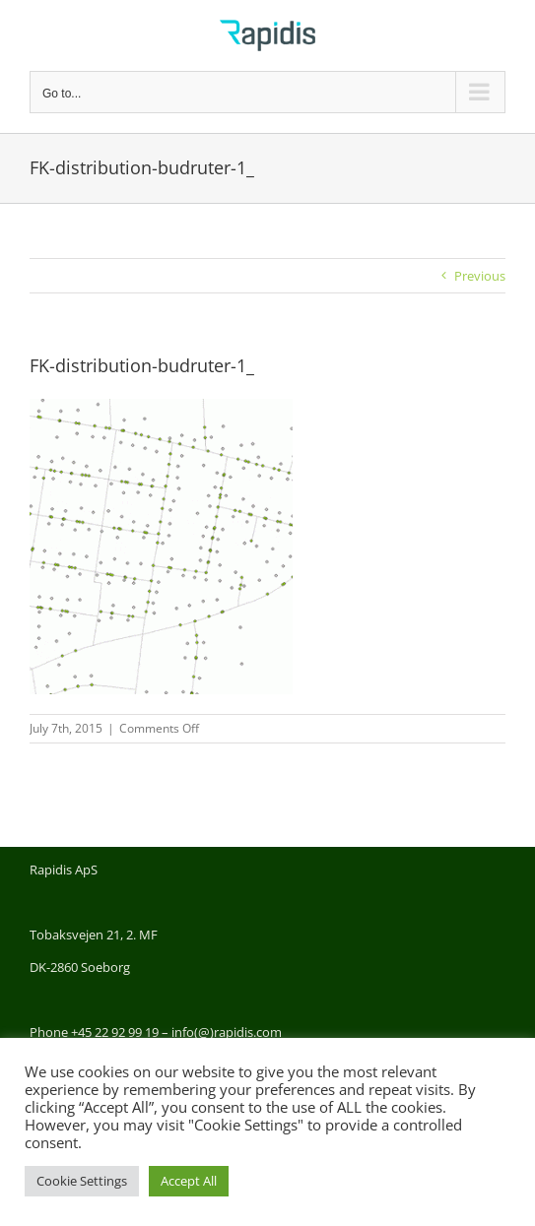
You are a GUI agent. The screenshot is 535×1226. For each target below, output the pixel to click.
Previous (479, 276)
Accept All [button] (189, 1181)
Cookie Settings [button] (81, 1181)
